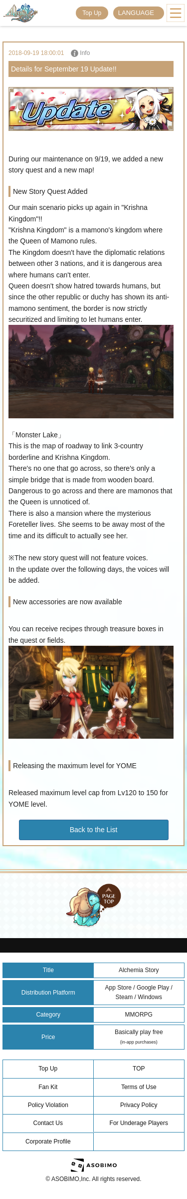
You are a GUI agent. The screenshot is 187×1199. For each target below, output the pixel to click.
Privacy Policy (139, 1105)
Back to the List (94, 830)
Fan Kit (47, 1087)
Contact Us (48, 1123)
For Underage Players (139, 1123)
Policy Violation (48, 1105)
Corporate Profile (48, 1141)
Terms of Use (139, 1087)
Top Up (91, 12)
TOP (139, 1068)
